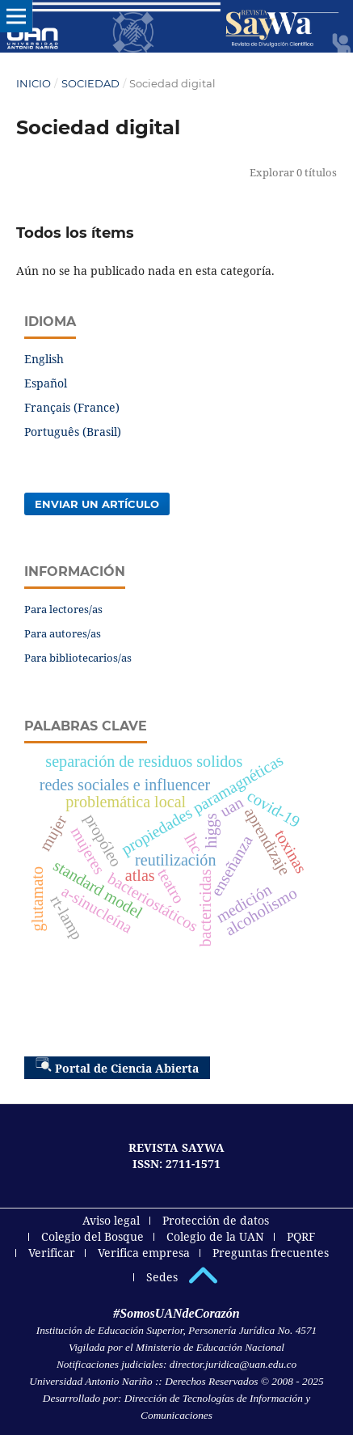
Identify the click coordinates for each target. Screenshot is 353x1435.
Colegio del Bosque (92, 1236)
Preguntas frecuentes (270, 1252)
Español (45, 383)
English (44, 358)
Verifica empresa (144, 1252)
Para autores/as (62, 633)
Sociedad (90, 83)
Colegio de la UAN (215, 1236)
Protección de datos (215, 1220)
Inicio (33, 83)
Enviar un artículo (97, 503)
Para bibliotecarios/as (78, 657)
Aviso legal (111, 1220)
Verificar (51, 1252)
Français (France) (72, 407)
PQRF (301, 1236)
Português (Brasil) (72, 431)
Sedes (162, 1277)
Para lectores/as (63, 609)
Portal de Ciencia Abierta (117, 1066)
